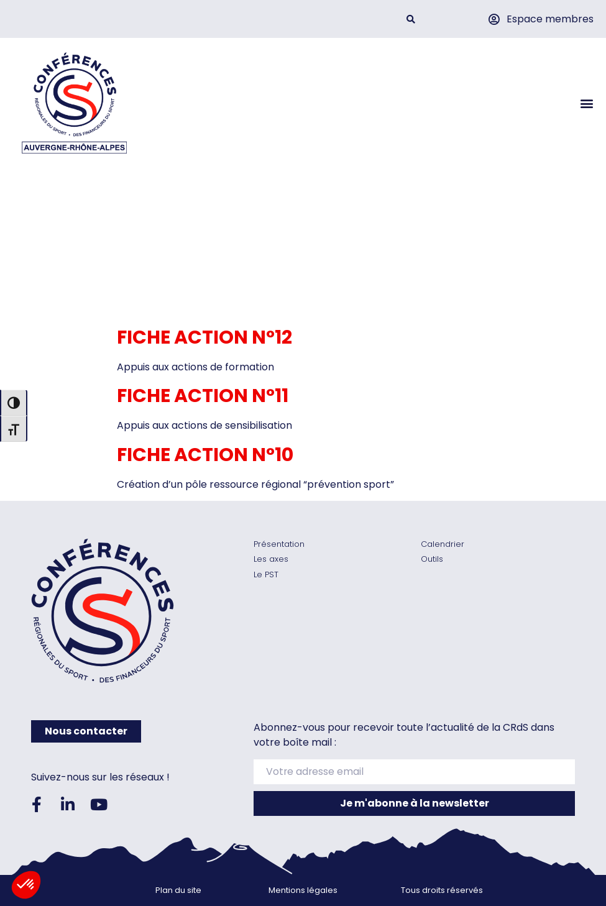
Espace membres (550, 19)
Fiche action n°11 (202, 396)
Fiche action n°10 (205, 455)
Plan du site (178, 890)
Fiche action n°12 (204, 337)
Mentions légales (303, 890)
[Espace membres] (493, 19)
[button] (411, 19)
